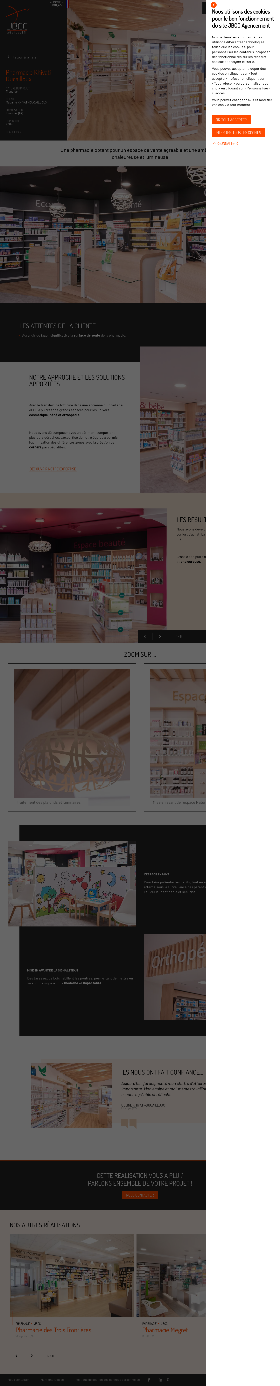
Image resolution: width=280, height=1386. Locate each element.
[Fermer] (214, 5)
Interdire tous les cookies (238, 132)
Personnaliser (225, 143)
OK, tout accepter (231, 119)
